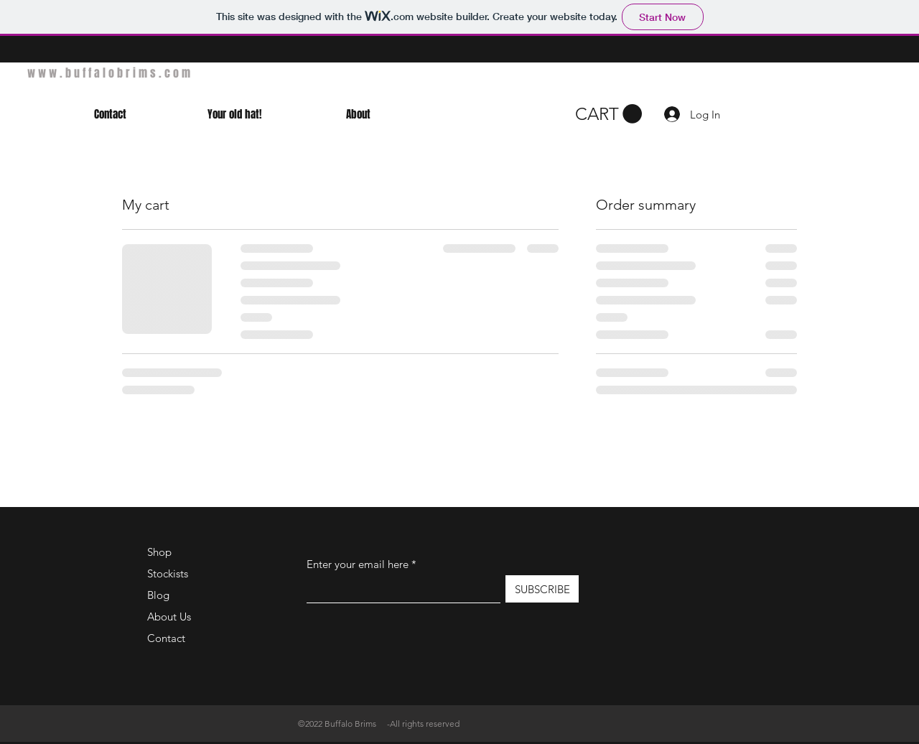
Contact (166, 638)
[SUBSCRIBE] (542, 589)
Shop (159, 552)
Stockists (167, 573)
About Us (169, 616)
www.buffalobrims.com (110, 73)
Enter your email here (358, 564)
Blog (158, 595)
